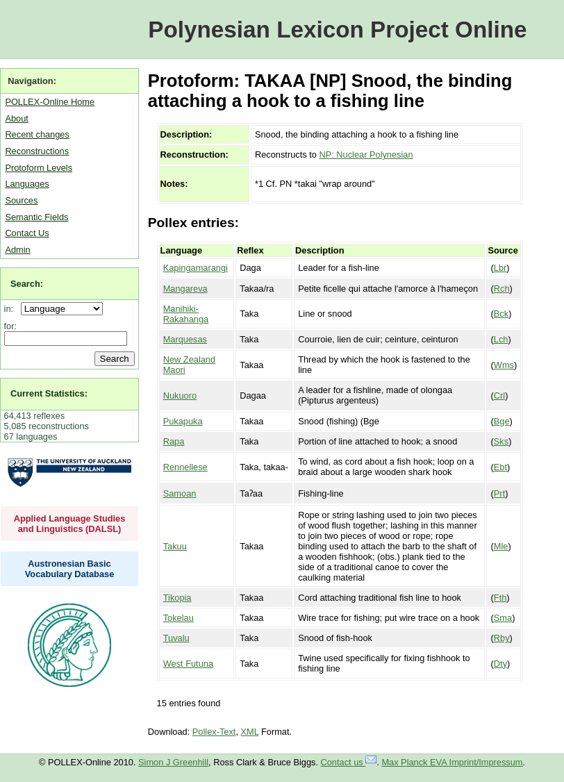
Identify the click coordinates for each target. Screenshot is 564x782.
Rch (502, 288)
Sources (21, 200)
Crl (499, 395)
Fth (500, 597)
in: (11, 308)
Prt (499, 493)
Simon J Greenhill (173, 762)
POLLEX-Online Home (49, 102)
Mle (501, 546)
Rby (502, 638)
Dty (500, 663)
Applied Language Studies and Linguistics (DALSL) (70, 523)
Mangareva (185, 288)
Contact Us (27, 233)
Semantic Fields (36, 217)
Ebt (500, 467)
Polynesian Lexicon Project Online (337, 29)
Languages (27, 183)
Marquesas (185, 339)
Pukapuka (183, 421)
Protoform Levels (38, 168)
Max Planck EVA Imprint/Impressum (451, 762)
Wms (504, 365)
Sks (501, 441)
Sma (503, 618)
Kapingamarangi (195, 268)
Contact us (349, 762)
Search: (26, 283)
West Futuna (188, 663)
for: (10, 326)
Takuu (175, 546)
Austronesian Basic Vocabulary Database (70, 568)
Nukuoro (180, 395)
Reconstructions (37, 151)
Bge (502, 421)
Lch (501, 339)
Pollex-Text (214, 731)
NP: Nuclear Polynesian (366, 154)
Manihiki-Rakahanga (185, 313)
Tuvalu (176, 638)
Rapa (174, 441)
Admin (17, 249)
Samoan (180, 493)
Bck (501, 313)
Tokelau (178, 618)
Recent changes (37, 134)
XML (250, 731)
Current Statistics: (49, 393)
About (16, 118)
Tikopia (177, 597)
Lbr (500, 268)
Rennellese (185, 467)
